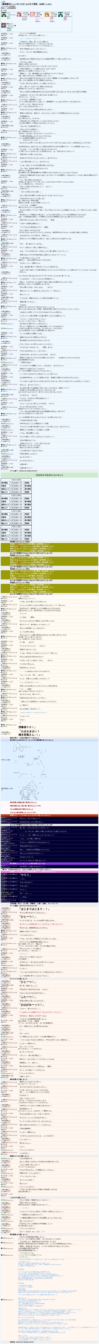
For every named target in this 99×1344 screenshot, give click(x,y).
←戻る (3, 1)
